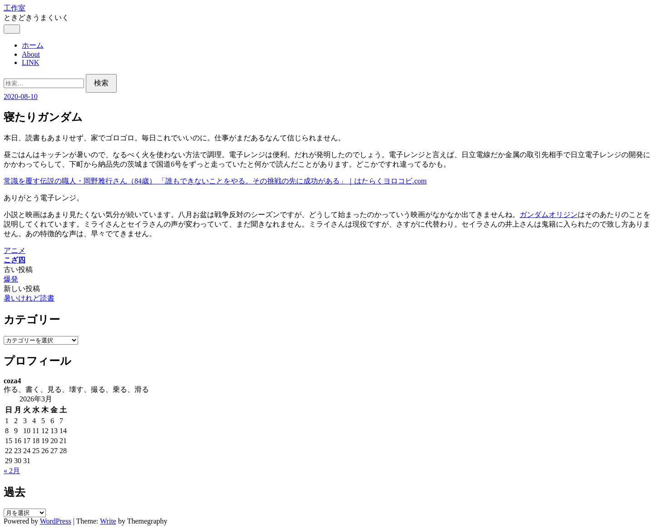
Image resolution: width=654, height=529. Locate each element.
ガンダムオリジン (549, 214)
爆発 (11, 279)
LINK (30, 62)
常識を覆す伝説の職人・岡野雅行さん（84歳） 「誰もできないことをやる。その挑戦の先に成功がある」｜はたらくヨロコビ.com (215, 181)
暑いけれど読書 (29, 298)
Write (108, 521)
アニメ (14, 250)
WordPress (55, 521)
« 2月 (12, 471)
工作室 (14, 8)
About (31, 54)
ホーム (33, 45)
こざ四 (14, 260)
